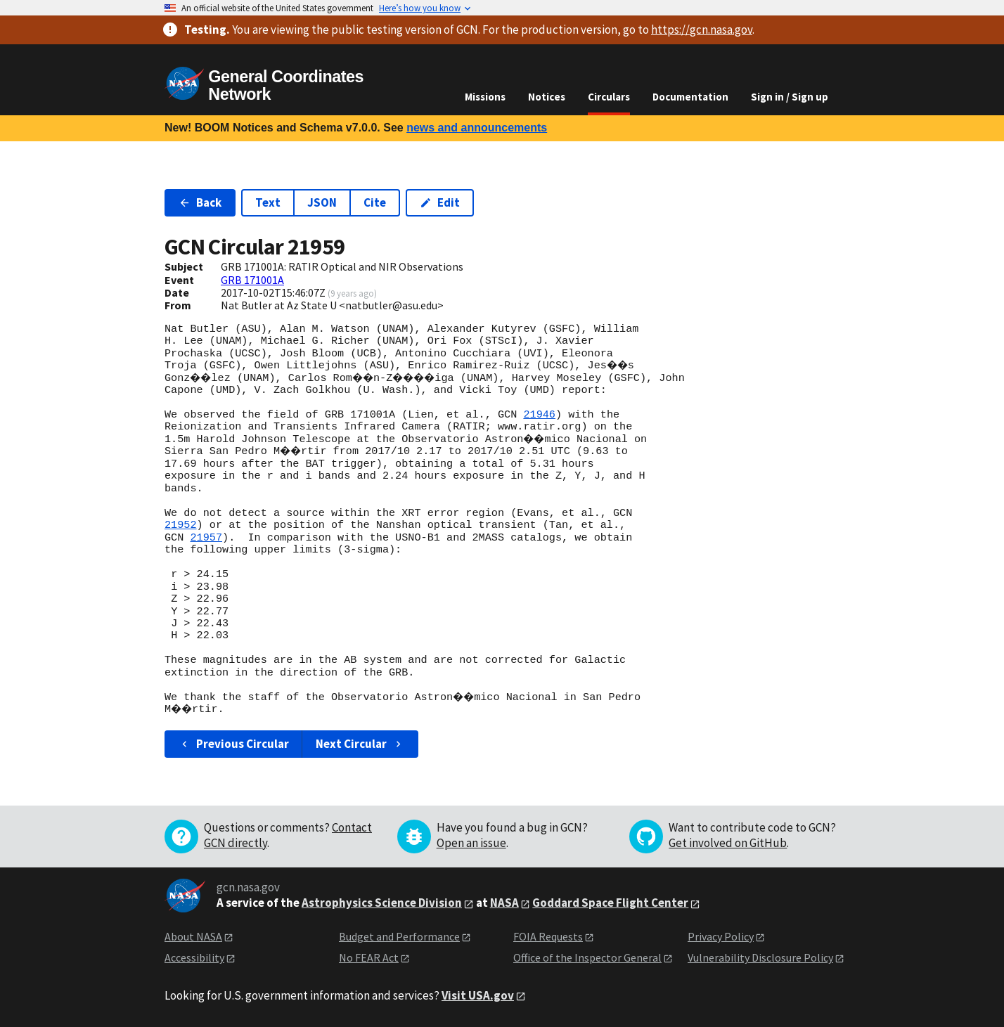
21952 (181, 525)
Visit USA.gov (478, 995)
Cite (374, 202)
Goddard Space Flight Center (610, 902)
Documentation (690, 96)
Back (200, 202)
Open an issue (471, 843)
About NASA (193, 936)
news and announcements (476, 128)
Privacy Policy (721, 936)
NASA (504, 902)
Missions (485, 96)
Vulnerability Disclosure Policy (760, 957)
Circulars (609, 96)
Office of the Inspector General (587, 957)
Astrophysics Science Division (382, 902)
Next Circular (360, 743)
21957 (206, 538)
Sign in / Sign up (789, 96)
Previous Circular (234, 743)
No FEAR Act (369, 957)
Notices (546, 96)
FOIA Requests (548, 936)
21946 (539, 415)
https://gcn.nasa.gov (701, 29)
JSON (322, 202)
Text (268, 202)
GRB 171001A (252, 280)
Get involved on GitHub (728, 843)
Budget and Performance (399, 936)
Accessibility (194, 957)
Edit (440, 202)
